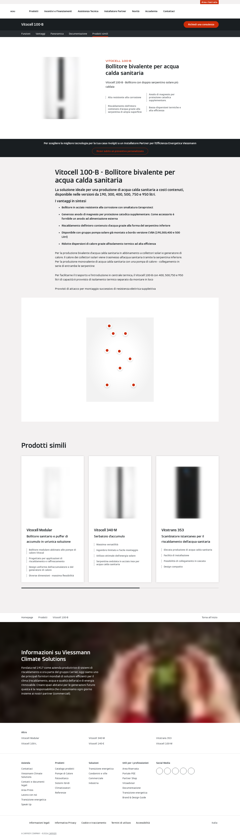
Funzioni (25, 33)
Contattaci (169, 11)
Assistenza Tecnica (88, 11)
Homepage (27, 617)
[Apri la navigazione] (13, 11)
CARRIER (53, 833)
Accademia (151, 11)
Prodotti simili (100, 33)
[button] (210, 617)
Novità (135, 11)
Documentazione (78, 33)
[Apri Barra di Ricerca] (217, 11)
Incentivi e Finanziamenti (58, 11)
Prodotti (33, 11)
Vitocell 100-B (60, 617)
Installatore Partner (115, 11)
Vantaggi (40, 33)
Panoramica (57, 33)
